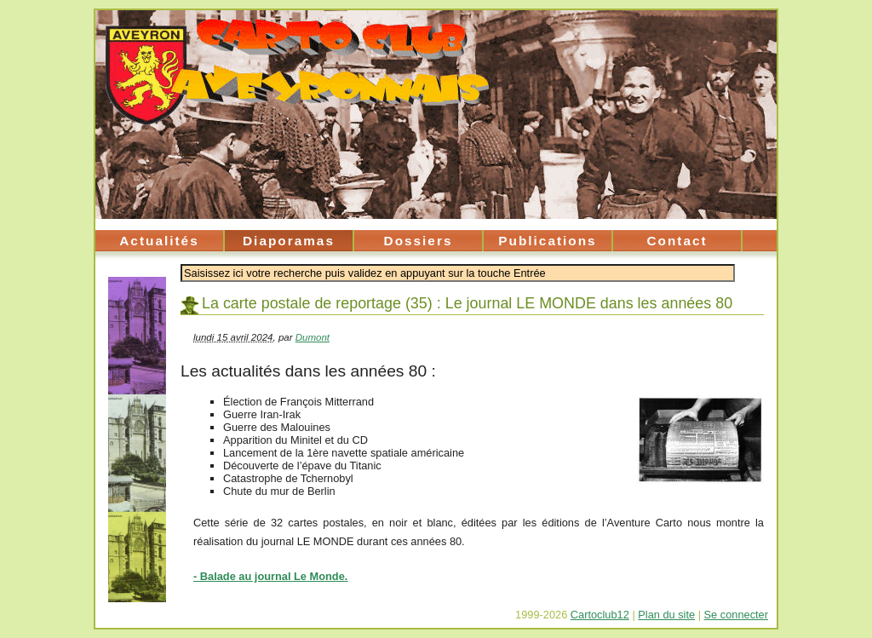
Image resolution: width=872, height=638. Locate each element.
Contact (676, 240)
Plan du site (666, 614)
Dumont (312, 337)
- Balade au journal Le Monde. (270, 576)
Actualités (158, 240)
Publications (547, 240)
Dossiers (418, 240)
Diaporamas (289, 240)
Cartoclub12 (600, 614)
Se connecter (736, 614)
